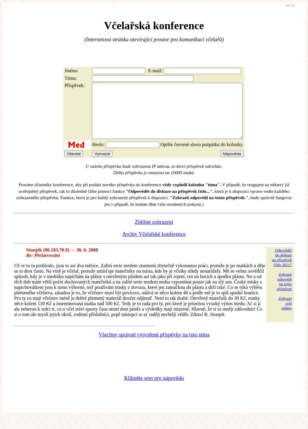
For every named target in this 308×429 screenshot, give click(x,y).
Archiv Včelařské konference (154, 245)
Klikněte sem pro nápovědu (154, 389)
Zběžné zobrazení (154, 233)
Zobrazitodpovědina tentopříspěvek (284, 292)
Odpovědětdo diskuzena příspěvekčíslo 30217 (282, 268)
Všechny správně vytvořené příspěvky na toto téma (154, 346)
